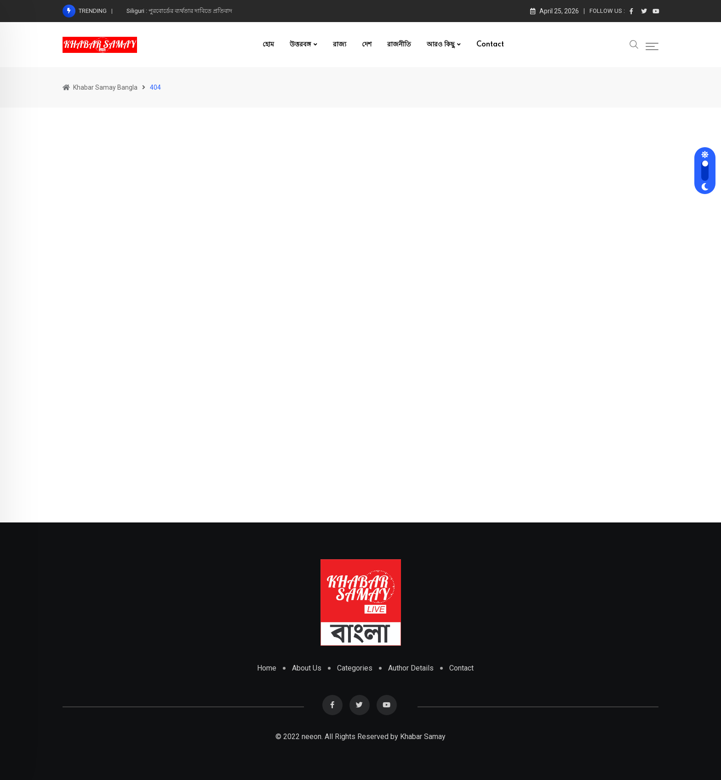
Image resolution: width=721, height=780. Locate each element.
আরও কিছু (440, 44)
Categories (354, 668)
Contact (490, 44)
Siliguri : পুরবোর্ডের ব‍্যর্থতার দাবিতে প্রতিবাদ (179, 10)
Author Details (411, 668)
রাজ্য (339, 44)
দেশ (367, 44)
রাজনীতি (399, 44)
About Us (306, 668)
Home (266, 668)
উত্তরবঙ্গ (300, 44)
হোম (268, 44)
